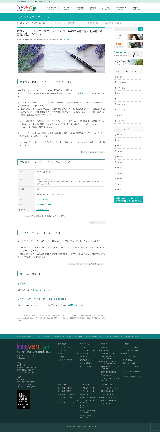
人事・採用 (121, 110)
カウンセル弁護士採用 (130, 350)
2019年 (119, 173)
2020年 (119, 168)
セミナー (67, 39)
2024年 (119, 146)
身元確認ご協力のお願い (63, 337)
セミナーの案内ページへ (45, 204)
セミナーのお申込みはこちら (92, 152)
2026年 (119, 135)
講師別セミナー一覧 (86, 394)
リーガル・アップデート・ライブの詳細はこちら (86, 264)
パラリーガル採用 (129, 357)
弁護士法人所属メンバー (88, 363)
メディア (120, 99)
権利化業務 (105, 350)
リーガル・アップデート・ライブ (88, 406)
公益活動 (120, 115)
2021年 (119, 162)
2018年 (119, 179)
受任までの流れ (106, 375)
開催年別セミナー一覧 (87, 391)
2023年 (119, 151)
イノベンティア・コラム (66, 402)
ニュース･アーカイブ (130, 337)
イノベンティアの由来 (65, 360)
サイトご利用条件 (43, 337)
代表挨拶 (61, 357)
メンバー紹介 (84, 344)
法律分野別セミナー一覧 (88, 397)
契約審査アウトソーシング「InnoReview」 (110, 367)
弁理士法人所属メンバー (88, 366)
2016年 (119, 190)
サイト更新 (121, 88)
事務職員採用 (127, 360)
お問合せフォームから (77, 305)
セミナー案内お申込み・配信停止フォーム (88, 416)
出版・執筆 (121, 121)
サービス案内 (121, 82)
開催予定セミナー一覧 (87, 388)
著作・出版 (62, 384)
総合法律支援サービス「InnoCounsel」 (108, 357)
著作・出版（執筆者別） (66, 391)
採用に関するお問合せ (110, 337)
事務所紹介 (62, 344)
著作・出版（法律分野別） (66, 394)
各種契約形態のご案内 (108, 353)
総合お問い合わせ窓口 (108, 400)
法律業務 (104, 347)
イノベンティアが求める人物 (132, 367)
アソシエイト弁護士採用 (131, 347)
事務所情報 (121, 104)
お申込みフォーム (42, 210)
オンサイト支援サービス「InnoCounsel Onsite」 (109, 362)
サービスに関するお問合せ (87, 337)
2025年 (119, 140)
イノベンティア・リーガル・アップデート (66, 398)
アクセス (61, 353)
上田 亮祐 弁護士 (43, 199)
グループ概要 (62, 350)
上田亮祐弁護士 (82, 93)
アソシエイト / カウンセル (88, 350)
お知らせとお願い (107, 384)
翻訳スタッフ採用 (129, 363)
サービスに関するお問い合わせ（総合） (110, 379)
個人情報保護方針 (25, 337)
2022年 (119, 157)
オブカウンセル (85, 353)
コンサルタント (85, 357)
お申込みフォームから (40, 290)
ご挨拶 (119, 77)
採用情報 (126, 344)
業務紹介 (104, 344)
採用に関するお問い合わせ (132, 376)
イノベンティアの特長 (65, 347)
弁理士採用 (126, 353)
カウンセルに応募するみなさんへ (132, 372)
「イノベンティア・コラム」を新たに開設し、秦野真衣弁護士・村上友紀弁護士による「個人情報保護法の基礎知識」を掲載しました (38, 318)
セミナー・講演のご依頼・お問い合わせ (88, 411)
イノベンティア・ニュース (110, 388)
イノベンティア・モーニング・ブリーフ (88, 401)
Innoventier (77, 426)
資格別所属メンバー (86, 360)
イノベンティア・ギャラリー (66, 364)
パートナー (83, 347)
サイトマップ (105, 404)
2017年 (119, 184)
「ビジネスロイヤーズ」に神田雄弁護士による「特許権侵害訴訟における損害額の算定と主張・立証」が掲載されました (83, 318)
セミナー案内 (84, 384)
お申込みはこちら (96, 222)
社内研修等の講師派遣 (108, 372)
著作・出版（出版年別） (66, 388)
